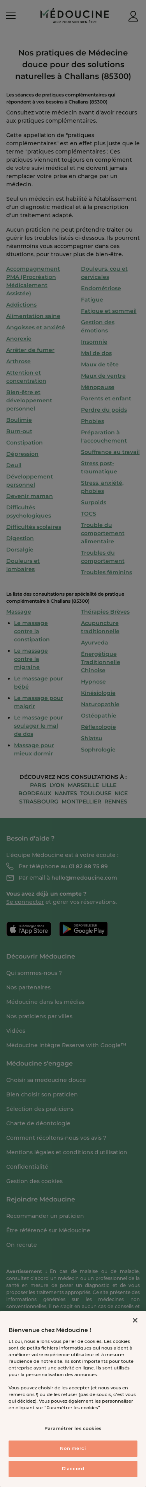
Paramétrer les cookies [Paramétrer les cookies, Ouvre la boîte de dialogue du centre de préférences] (73, 1428)
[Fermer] (135, 1320)
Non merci (73, 1448)
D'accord (73, 1468)
